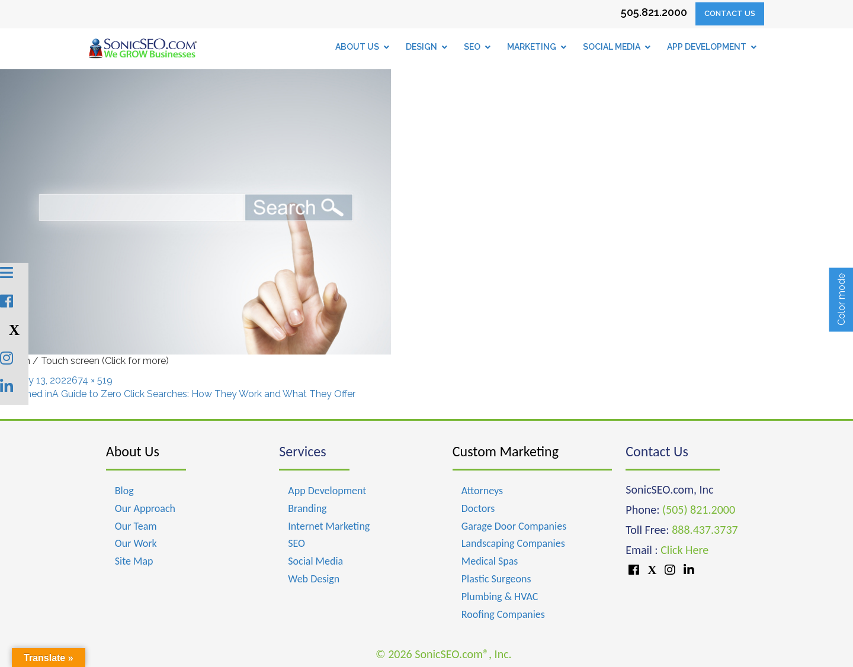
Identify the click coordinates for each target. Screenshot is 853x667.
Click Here (684, 550)
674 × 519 (92, 380)
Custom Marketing (506, 451)
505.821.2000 (654, 12)
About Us (132, 451)
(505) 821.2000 (698, 509)
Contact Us (729, 13)
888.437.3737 (704, 530)
